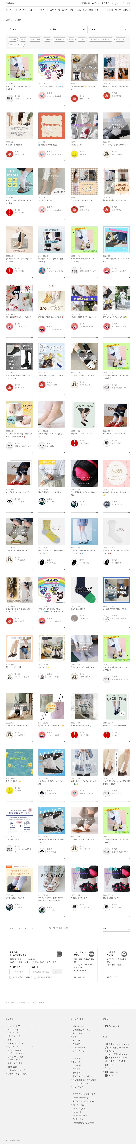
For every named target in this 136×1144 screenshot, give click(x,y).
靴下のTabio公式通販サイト (16, 1003)
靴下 (23, 39)
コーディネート (17, 45)
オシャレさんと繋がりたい (101, 39)
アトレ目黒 (60, 39)
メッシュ (120, 39)
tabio (48, 39)
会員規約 (40, 977)
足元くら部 (35, 39)
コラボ (82, 39)
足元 (72, 39)
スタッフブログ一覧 (37, 1003)
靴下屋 (13, 39)
